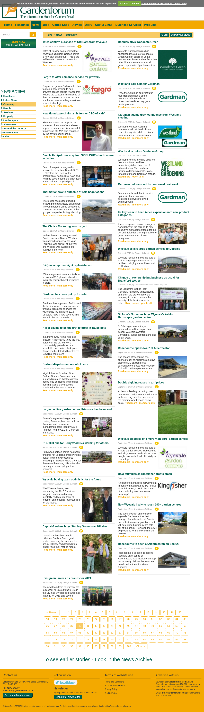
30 (144, 619)
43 (104, 626)
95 (87, 646)
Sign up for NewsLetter (68, 697)
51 (168, 626)
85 (152, 639)
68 (160, 632)
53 (184, 626)
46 (128, 626)
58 (79, 632)
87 (168, 639)
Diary (88, 24)
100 (129, 646)
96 (96, 646)
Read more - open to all (131, 176)
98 (112, 646)
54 (47, 632)
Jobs (45, 24)
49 (152, 626)
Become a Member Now (17, 695)
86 (160, 639)
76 (79, 639)
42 (96, 626)
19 (55, 619)
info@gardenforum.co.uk (21, 690)
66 (144, 632)
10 (123, 612)
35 (184, 619)
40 (79, 626)
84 (144, 639)
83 (136, 639)
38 (63, 626)
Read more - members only (58, 65)
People (7, 108)
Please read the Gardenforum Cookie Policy (164, 3)
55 (55, 632)
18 (47, 619)
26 (112, 619)
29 (136, 619)
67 (152, 632)
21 (71, 619)
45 (120, 626)
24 (96, 619)
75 (71, 639)
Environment (10, 132)
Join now (18, 42)
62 (112, 632)
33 (168, 619)
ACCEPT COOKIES (129, 3)
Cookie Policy (111, 693)
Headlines (22, 24)
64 (128, 632)
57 (71, 632)
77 (87, 639)
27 (120, 619)
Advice (77, 24)
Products (150, 24)
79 (104, 639)
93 (71, 646)
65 (136, 632)
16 (172, 612)
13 (148, 612)
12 (139, 612)
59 (87, 632)
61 (104, 632)
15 (164, 612)
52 (176, 626)
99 (120, 646)
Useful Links (103, 24)
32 (160, 619)
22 (79, 619)
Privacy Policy (111, 689)
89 (184, 639)
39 (71, 626)
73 (55, 639)
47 (136, 626)
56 (63, 632)
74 (63, 639)
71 (184, 632)
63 (120, 632)
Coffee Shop (60, 24)
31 (152, 619)
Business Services (128, 24)
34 (176, 619)
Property (8, 116)
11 (131, 612)
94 (79, 646)
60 (96, 632)
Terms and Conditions (114, 682)
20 (63, 619)
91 (55, 646)
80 (112, 639)
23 (87, 619)
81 (120, 639)
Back (164, 35)
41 (87, 626)
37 (55, 626)
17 (180, 612)
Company (71, 35)
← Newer (51, 612)
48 (144, 626)
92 (63, 646)
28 (128, 619)
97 (104, 646)
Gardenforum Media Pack (180, 682)
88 (176, 639)
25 (104, 619)
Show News (10, 124)
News (35, 24)
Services (8, 112)
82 (128, 639)
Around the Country (14, 128)
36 (47, 626)
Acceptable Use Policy (115, 685)
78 (96, 639)
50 (160, 626)
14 (156, 612)
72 (47, 639)
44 (112, 626)
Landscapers (10, 120)
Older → (140, 646)
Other (6, 136)
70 (176, 632)
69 (168, 632)
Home (8, 24)
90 (47, 646)
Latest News (10, 100)
